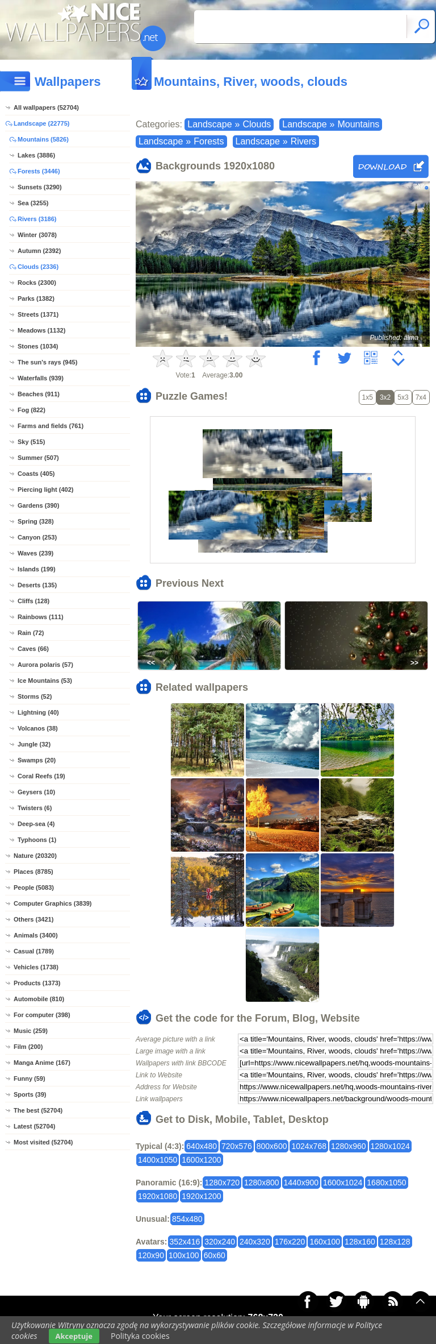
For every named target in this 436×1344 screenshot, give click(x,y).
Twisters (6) (35, 807)
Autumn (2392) (39, 250)
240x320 (255, 1241)
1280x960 (348, 1146)
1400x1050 (157, 1159)
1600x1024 (342, 1182)
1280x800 (261, 1182)
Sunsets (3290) (40, 187)
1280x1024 (390, 1146)
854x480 (187, 1218)
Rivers (303, 141)
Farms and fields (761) (50, 425)
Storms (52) (35, 696)
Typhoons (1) (37, 839)
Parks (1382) (36, 298)
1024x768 (308, 1146)
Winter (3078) (37, 234)
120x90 (151, 1255)
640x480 (201, 1146)
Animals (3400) (36, 935)
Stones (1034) (38, 346)
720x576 (236, 1146)
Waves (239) (35, 553)
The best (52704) (38, 1110)
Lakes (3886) (36, 155)
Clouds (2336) (38, 266)
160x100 (324, 1241)
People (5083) (34, 887)
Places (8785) (33, 871)
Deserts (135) (37, 585)
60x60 (214, 1255)
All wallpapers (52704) (46, 107)
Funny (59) (29, 1078)
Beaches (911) (39, 394)
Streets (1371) (38, 314)
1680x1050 (386, 1182)
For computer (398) (42, 1014)
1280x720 (222, 1182)
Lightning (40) (38, 712)
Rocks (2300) (37, 282)
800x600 (272, 1146)
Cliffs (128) (33, 601)
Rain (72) (31, 632)
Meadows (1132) (41, 330)
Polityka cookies (140, 1335)
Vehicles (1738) (36, 967)
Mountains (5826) (43, 139)
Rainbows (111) (41, 616)
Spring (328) (36, 521)
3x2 (385, 397)
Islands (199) (37, 569)
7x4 (421, 397)
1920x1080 (157, 1196)
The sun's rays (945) (47, 362)
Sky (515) (31, 441)
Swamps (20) (37, 760)
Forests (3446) (39, 171)
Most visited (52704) (43, 1142)
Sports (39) (30, 1094)
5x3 (402, 397)
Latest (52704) (34, 1126)
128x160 (360, 1241)
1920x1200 (201, 1196)
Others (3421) (33, 919)
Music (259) (31, 1030)
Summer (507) (38, 457)
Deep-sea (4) (36, 823)
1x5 (367, 397)
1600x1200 (201, 1159)
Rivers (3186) (37, 218)
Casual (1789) (34, 951)
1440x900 (301, 1182)
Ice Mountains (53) (45, 680)
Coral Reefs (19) (41, 776)
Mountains (358, 124)
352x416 (185, 1241)
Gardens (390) (38, 505)
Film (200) (28, 1046)
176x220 (290, 1241)
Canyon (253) (37, 537)
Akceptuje (74, 1336)
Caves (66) (33, 648)
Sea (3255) (33, 203)
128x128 (395, 1241)
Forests (209, 141)
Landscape (209, 124)
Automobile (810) (39, 998)
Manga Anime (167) (42, 1062)
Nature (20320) (35, 855)
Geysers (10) (36, 792)
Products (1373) (37, 983)
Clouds (256, 124)
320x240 (219, 1241)
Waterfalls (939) (41, 378)
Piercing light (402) (45, 489)
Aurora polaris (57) (45, 664)
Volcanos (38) (38, 728)
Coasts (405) (36, 473)
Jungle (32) (34, 744)
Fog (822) (31, 409)
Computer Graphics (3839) (53, 903)
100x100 (184, 1255)
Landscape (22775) (41, 123)
